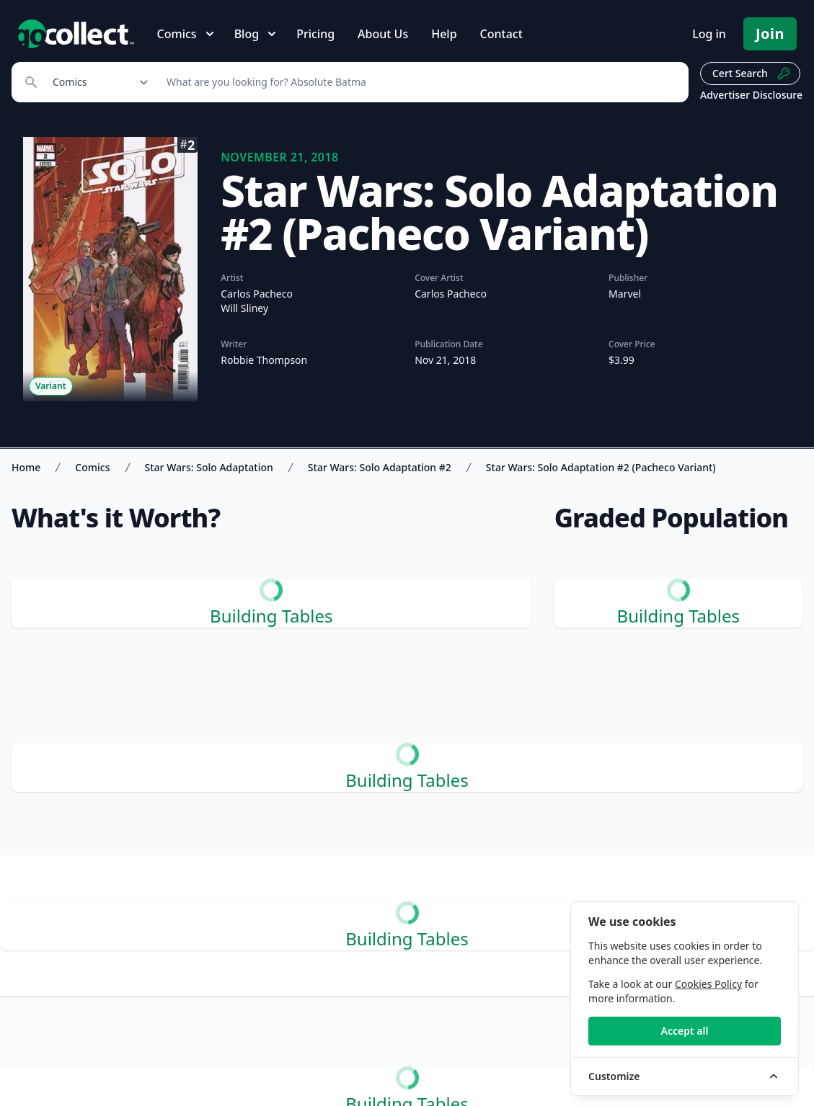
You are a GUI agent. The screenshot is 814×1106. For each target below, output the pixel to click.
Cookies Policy (708, 984)
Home (26, 467)
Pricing (315, 34)
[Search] (419, 82)
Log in (709, 34)
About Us (383, 34)
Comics (92, 467)
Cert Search (751, 73)
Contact (501, 34)
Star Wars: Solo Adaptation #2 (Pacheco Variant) (601, 467)
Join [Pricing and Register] (770, 33)
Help (443, 34)
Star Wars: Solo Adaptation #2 (379, 467)
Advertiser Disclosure (751, 95)
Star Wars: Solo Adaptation (209, 467)
